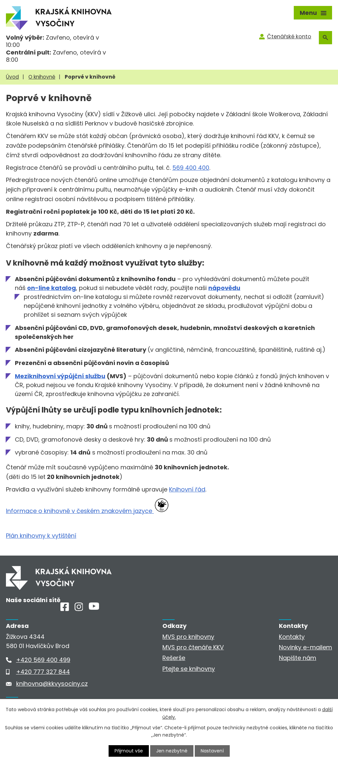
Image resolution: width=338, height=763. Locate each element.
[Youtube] (94, 607)
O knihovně (41, 76)
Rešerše (173, 658)
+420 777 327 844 (43, 672)
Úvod (12, 76)
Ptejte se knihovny (188, 669)
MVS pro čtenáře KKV (193, 647)
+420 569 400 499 (43, 660)
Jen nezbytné (171, 750)
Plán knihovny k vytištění (41, 535)
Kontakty (292, 637)
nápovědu (224, 288)
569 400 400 (190, 168)
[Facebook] (64, 609)
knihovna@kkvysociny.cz (52, 683)
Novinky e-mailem (305, 647)
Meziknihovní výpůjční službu (60, 376)
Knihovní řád (187, 489)
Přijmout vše (129, 750)
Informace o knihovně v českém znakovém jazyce (80, 511)
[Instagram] (79, 609)
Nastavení (212, 750)
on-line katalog (51, 288)
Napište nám (297, 658)
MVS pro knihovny (188, 637)
